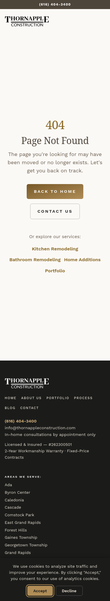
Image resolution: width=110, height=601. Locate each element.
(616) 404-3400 (21, 421)
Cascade (13, 507)
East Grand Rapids (23, 522)
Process (83, 398)
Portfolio (55, 270)
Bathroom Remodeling (35, 259)
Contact (29, 408)
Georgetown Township (26, 545)
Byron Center (17, 492)
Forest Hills (16, 530)
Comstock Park (19, 514)
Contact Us (55, 211)
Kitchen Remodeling (55, 249)
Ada (8, 484)
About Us (31, 398)
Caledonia (14, 500)
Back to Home (55, 191)
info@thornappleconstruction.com (40, 427)
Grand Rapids (18, 552)
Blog (10, 408)
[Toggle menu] (98, 21)
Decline (69, 590)
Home (10, 398)
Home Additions (82, 259)
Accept (40, 590)
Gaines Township (21, 537)
